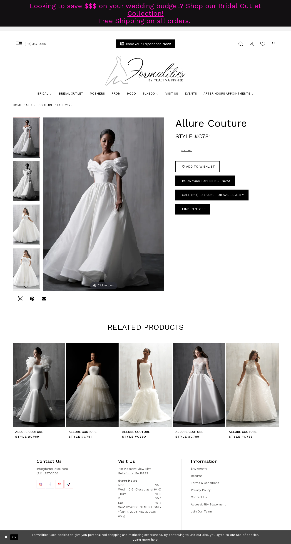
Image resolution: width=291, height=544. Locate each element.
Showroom (199, 468)
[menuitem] (31, 44)
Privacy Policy (201, 490)
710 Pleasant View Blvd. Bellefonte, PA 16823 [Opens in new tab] (135, 471)
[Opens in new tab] (41, 484)
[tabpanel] (26, 139)
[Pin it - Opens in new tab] (32, 300)
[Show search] (241, 44)
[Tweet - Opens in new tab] (20, 300)
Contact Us (199, 497)
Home (17, 105)
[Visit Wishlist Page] (263, 44)
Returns (196, 476)
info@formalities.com (52, 469)
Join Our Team (201, 511)
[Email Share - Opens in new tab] (44, 300)
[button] (252, 44)
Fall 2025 (64, 105)
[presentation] (39, 385)
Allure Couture (39, 105)
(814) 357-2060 (47, 473)
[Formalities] (146, 70)
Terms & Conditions (205, 483)
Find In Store (194, 209)
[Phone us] (31, 44)
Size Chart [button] (186, 150)
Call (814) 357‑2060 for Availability (213, 195)
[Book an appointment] (145, 43)
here (154, 539)
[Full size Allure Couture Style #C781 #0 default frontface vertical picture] (103, 204)
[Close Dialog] (5, 537)
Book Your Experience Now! (206, 181)
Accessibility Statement (208, 504)
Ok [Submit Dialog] (14, 537)
